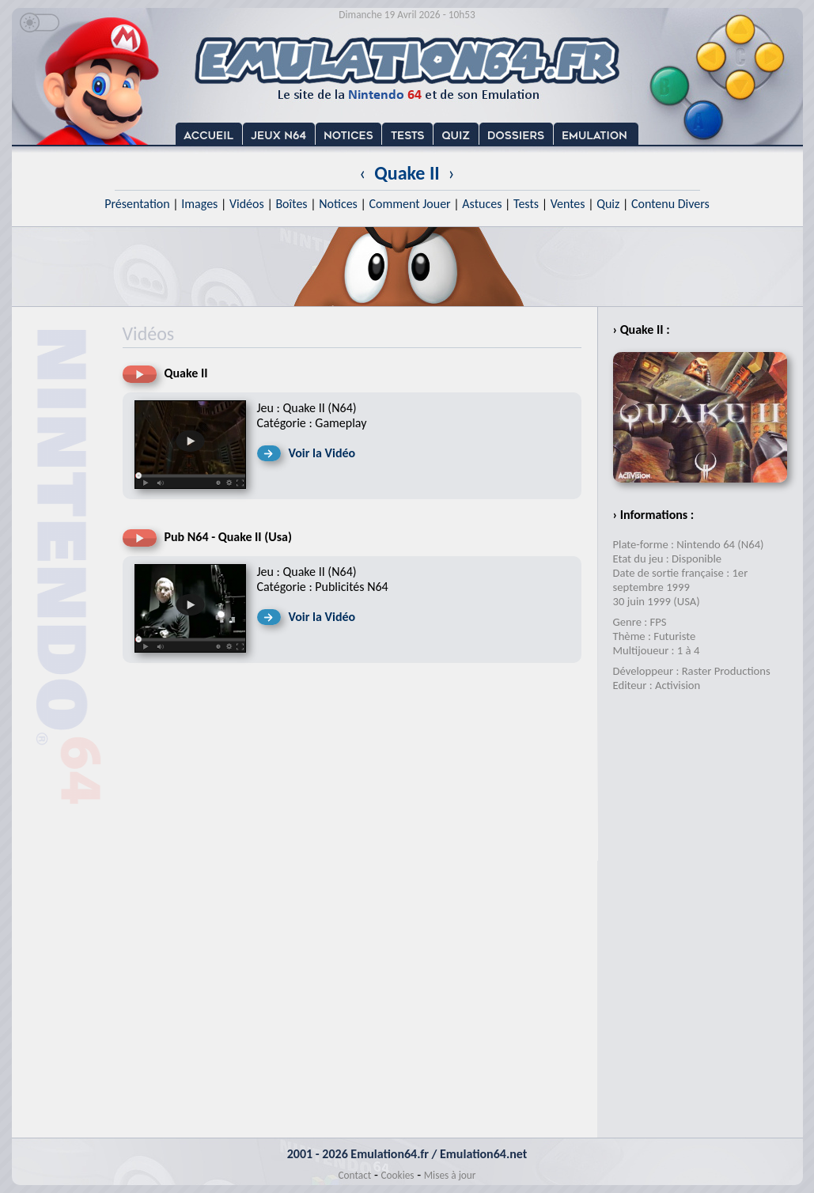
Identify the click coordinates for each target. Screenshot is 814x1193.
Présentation (137, 203)
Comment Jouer (409, 203)
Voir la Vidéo (322, 452)
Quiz (607, 203)
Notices (338, 203)
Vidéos (246, 203)
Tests (526, 203)
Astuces (482, 203)
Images (199, 203)
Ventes (568, 203)
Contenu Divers (670, 203)
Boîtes (291, 203)
